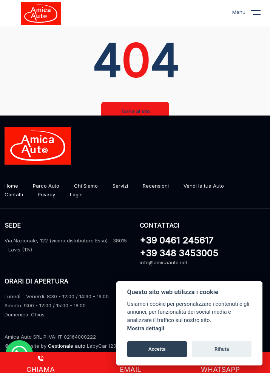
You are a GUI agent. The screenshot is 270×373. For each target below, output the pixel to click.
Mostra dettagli (145, 328)
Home (11, 186)
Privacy (46, 194)
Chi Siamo (86, 186)
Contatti (14, 194)
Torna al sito (135, 111)
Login (76, 194)
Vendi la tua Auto (204, 186)
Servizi (120, 186)
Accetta (156, 349)
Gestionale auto (66, 346)
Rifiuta (221, 349)
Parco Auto (46, 186)
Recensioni (156, 186)
